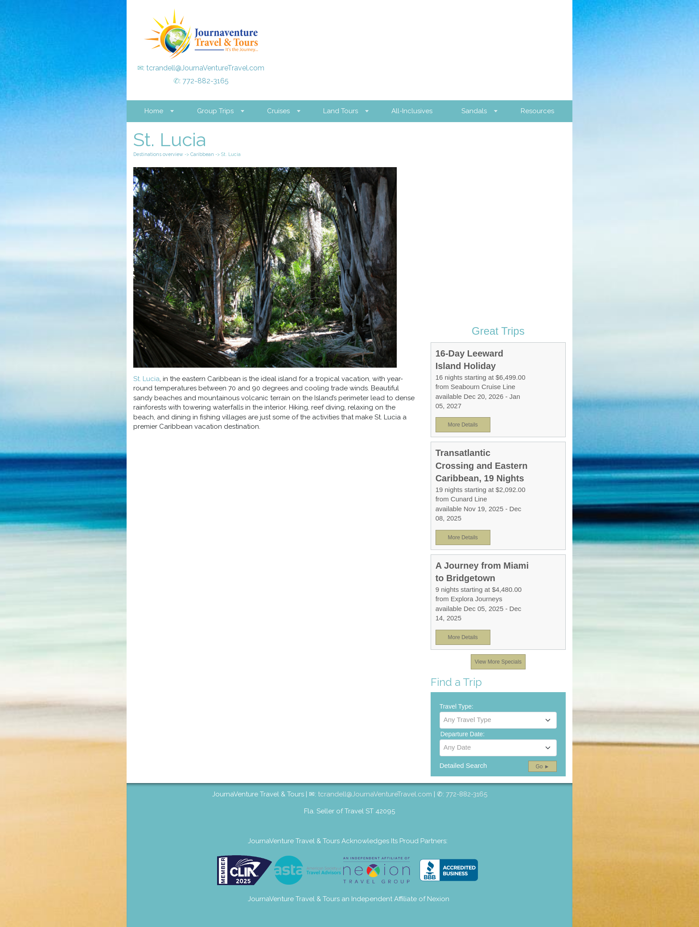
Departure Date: (462, 734)
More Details (462, 425)
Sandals (474, 111)
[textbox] (498, 719)
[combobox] (498, 720)
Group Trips (215, 111)
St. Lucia (146, 379)
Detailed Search (463, 765)
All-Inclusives (411, 111)
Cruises (278, 111)
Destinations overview (158, 154)
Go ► (542, 766)
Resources (537, 111)
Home (153, 111)
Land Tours (340, 111)
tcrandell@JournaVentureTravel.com (205, 68)
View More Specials (498, 662)
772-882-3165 (205, 81)
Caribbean (202, 154)
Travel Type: (456, 706)
